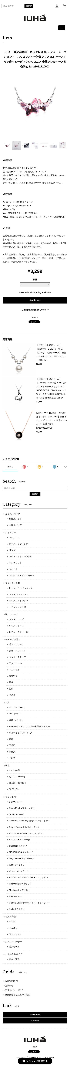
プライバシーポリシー (15, 990)
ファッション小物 (17, 607)
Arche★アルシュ (17, 909)
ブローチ (13, 569)
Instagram (35, 1014)
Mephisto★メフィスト (19, 890)
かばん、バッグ (12, 514)
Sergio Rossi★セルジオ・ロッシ (24, 827)
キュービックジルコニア (20, 732)
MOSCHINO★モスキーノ (21, 852)
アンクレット (15, 563)
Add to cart (35, 300)
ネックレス (14, 537)
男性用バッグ (15, 519)
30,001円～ (14, 789)
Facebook (35, 1020)
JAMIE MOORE (16, 814)
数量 (35, 279)
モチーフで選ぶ (12, 639)
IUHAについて (11, 981)
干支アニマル (15, 663)
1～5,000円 (14, 770)
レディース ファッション (21, 588)
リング (12, 550)
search (29, 6)
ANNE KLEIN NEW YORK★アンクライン (28, 877)
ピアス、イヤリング (18, 544)
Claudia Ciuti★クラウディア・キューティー (29, 903)
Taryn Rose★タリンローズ (21, 858)
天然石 (12, 745)
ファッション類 (12, 583)
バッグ (12, 921)
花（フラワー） (16, 644)
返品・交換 (14, 959)
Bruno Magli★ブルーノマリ (22, 808)
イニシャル (14, 670)
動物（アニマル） (17, 651)
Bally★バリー (15, 802)
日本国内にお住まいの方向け (35, 310)
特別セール (14, 946)
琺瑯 (11, 739)
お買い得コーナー (13, 941)
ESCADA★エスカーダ (19, 839)
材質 (7, 702)
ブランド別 (10, 797)
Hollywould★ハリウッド (20, 884)
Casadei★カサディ (18, 846)
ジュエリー (10, 532)
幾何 (11, 682)
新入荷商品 (10, 916)
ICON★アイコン (17, 865)
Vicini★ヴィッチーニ (19, 871)
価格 (7, 765)
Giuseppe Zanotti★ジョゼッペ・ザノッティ (29, 820)
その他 (12, 695)
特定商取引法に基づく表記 (17, 995)
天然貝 (12, 751)
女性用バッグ (15, 525)
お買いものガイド (13, 954)
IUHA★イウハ (15, 896)
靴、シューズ (11, 614)
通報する (35, 317)
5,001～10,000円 (17, 776)
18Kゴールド (15, 713)
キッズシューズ (16, 626)
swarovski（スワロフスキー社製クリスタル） (30, 726)
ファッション (15, 934)
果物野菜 (13, 676)
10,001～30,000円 (17, 783)
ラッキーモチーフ (17, 657)
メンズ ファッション (19, 594)
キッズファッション (18, 600)
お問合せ (9, 985)
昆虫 (11, 688)
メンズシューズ (16, 619)
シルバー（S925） (18, 707)
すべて (10, 467)
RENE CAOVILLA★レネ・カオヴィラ (26, 833)
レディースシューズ (18, 632)
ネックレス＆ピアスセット (21, 575)
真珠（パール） (16, 720)
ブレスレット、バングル (20, 556)
